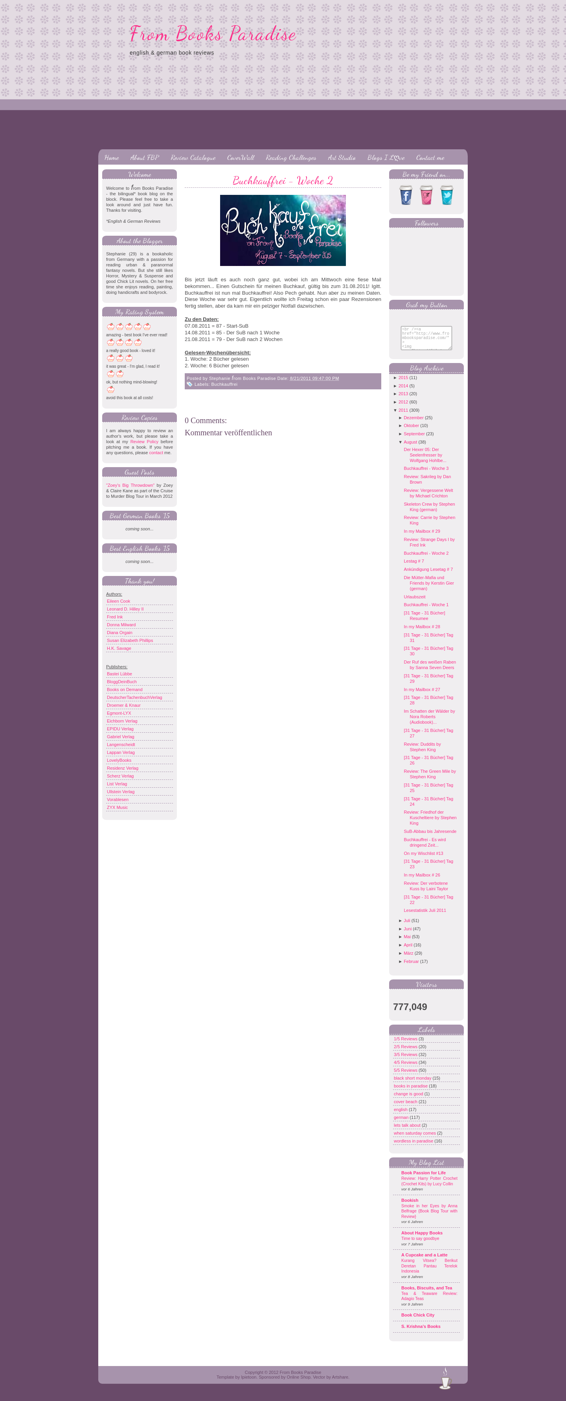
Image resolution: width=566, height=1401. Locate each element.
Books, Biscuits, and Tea (426, 1293)
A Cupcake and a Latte (424, 1260)
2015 (403, 383)
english (401, 1115)
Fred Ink (115, 616)
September (414, 439)
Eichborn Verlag (122, 721)
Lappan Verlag (121, 752)
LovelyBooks (119, 760)
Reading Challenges (291, 157)
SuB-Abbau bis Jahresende (430, 837)
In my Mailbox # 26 (422, 880)
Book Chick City (417, 1320)
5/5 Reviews (406, 1076)
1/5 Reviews (406, 1044)
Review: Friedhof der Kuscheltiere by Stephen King (430, 823)
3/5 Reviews (406, 1060)
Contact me (430, 157)
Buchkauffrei (224, 384)
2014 (403, 391)
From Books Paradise (213, 33)
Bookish (409, 1206)
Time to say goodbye (420, 1244)
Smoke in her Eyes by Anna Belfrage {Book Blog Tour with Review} (429, 1217)
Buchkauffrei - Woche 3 (426, 474)
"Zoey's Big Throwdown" (130, 485)
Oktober (411, 431)
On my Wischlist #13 (423, 859)
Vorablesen (118, 799)
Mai (407, 942)
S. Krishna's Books (421, 1332)
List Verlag (117, 783)
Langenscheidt (121, 744)
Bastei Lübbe (119, 673)
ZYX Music (117, 807)
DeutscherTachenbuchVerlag (134, 697)
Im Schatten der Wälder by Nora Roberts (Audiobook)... (429, 722)
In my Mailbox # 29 (422, 537)
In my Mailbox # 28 (422, 632)
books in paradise (411, 1091)
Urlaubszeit (414, 602)
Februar (411, 967)
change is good (409, 1099)
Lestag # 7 (414, 567)
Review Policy (144, 441)
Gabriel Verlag (120, 736)
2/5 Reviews (406, 1052)
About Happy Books (422, 1238)
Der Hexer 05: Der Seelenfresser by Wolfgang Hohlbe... (425, 461)
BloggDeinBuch (122, 681)
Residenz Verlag (122, 768)
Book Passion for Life (423, 1178)
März (408, 959)
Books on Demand (125, 689)
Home (111, 157)
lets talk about (408, 1131)
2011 (403, 416)
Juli (407, 926)
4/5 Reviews (406, 1068)
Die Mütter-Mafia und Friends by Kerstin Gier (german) (429, 589)
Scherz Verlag (120, 776)
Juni (408, 934)
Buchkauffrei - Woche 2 (283, 180)
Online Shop (299, 1383)
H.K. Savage (119, 648)
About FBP (144, 157)
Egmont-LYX (119, 713)
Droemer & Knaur (124, 705)
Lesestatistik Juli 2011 (425, 916)
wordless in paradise (414, 1146)
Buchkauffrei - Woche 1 (426, 610)
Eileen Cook (118, 601)
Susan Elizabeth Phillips (130, 640)
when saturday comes (415, 1139)
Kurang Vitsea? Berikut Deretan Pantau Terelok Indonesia (429, 1271)
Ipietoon (248, 1383)
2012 (403, 407)
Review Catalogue (193, 157)
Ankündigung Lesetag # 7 (428, 575)
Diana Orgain (119, 632)
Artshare (340, 1383)
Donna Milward (121, 624)
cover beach (406, 1107)
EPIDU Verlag (120, 728)
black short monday (413, 1084)
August (410, 448)
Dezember (414, 423)
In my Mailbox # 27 (422, 695)
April (408, 950)
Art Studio (342, 157)
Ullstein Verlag (120, 791)
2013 (403, 399)
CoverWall (240, 157)
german (402, 1123)
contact (156, 452)
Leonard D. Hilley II (125, 609)
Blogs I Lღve (386, 157)
